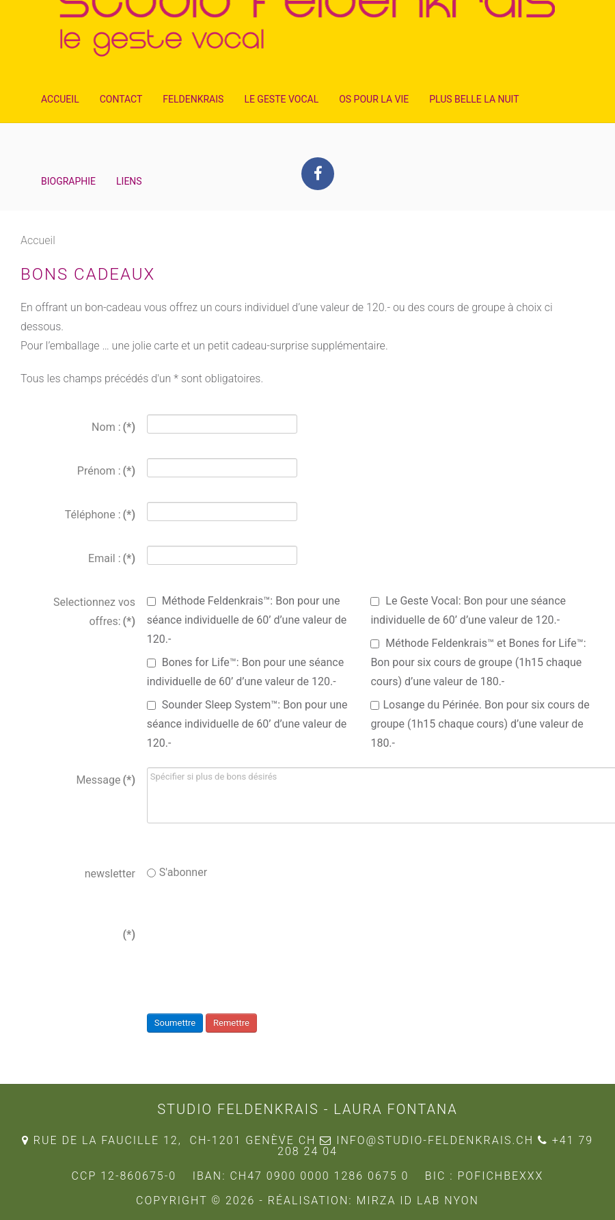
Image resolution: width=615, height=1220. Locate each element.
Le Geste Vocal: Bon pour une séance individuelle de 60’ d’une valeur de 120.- (468, 610)
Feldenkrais (193, 99)
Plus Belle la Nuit (474, 99)
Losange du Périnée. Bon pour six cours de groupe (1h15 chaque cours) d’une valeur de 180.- (479, 724)
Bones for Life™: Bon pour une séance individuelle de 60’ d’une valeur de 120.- (245, 672)
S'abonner (177, 872)
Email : (111, 558)
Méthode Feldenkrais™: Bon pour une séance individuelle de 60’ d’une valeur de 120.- (246, 620)
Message (105, 779)
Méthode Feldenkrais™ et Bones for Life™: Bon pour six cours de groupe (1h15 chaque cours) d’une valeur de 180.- (478, 662)
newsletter (110, 873)
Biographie (68, 181)
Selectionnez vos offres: (94, 612)
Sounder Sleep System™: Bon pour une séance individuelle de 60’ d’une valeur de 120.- (247, 724)
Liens (129, 181)
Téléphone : (100, 514)
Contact (121, 99)
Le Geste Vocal (281, 99)
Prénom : (106, 470)
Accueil (60, 99)
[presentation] (251, 948)
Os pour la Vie (374, 99)
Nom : (113, 427)
